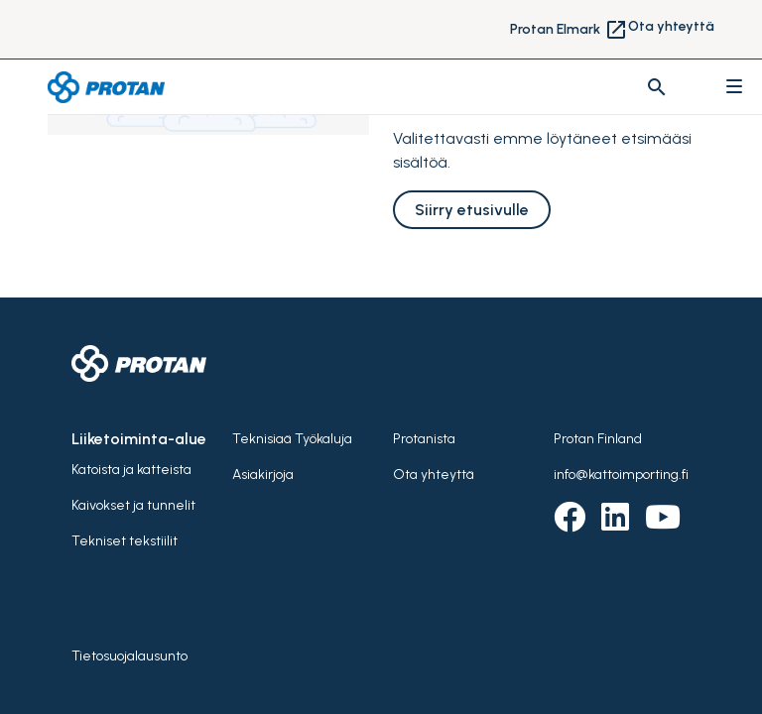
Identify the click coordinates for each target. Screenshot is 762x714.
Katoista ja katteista (131, 469)
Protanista (424, 438)
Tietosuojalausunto (129, 656)
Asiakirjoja (263, 474)
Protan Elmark (569, 30)
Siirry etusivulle (472, 209)
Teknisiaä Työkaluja (292, 438)
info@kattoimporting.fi (621, 474)
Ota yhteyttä (671, 26)
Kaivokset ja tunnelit (133, 505)
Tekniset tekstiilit (124, 541)
